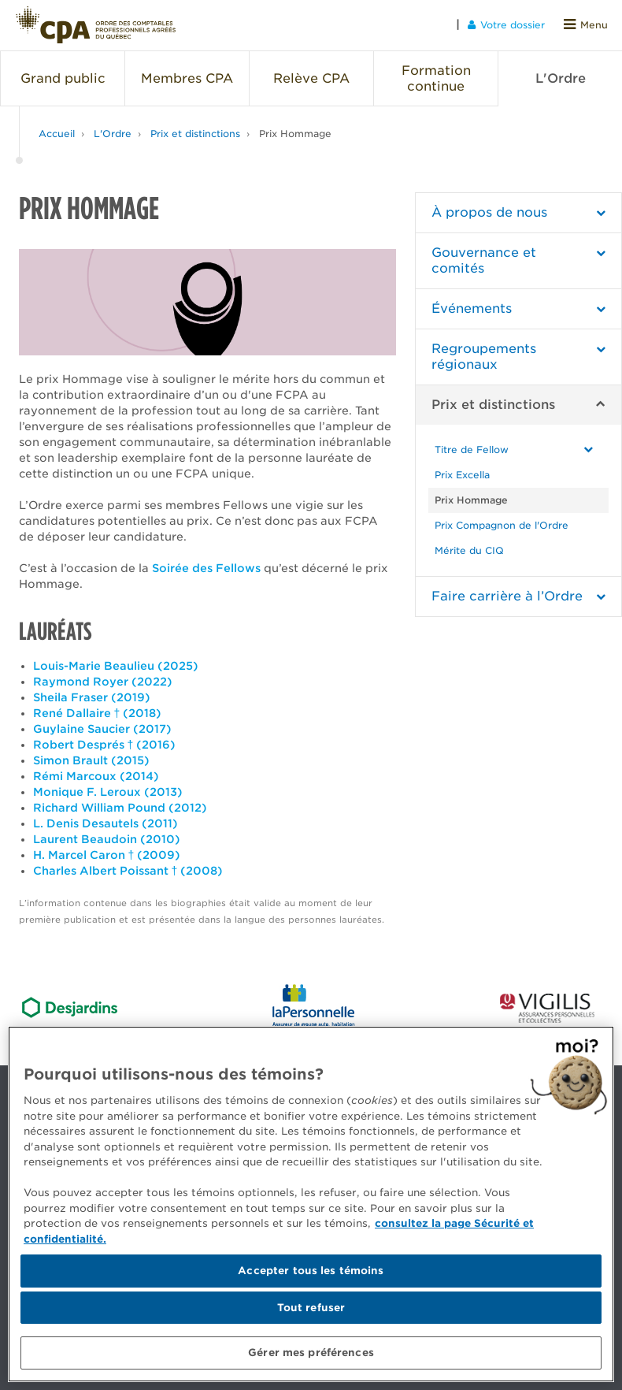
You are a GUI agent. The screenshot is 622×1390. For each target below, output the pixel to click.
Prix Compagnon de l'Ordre (501, 525)
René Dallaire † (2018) (97, 713)
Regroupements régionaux (483, 356)
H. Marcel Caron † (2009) (107, 855)
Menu (586, 25)
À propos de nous (489, 212)
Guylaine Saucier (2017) (102, 729)
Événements (471, 308)
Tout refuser (311, 1308)
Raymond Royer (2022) (102, 681)
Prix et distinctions (195, 133)
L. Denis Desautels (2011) (105, 823)
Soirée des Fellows (206, 568)
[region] (311, 1204)
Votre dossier (506, 25)
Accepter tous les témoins (310, 1271)
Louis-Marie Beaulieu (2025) (115, 666)
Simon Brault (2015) (91, 760)
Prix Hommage (295, 133)
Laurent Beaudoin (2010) (106, 839)
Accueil (57, 133)
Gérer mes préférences (311, 1352)
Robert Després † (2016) (104, 744)
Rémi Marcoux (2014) (96, 776)
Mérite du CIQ (469, 550)
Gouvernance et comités (483, 260)
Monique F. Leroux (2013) (108, 792)
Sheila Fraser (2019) (91, 697)
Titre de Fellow (472, 449)
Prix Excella (462, 475)
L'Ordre (112, 133)
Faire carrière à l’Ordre (507, 596)
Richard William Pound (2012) (120, 807)
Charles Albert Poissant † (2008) (128, 870)
